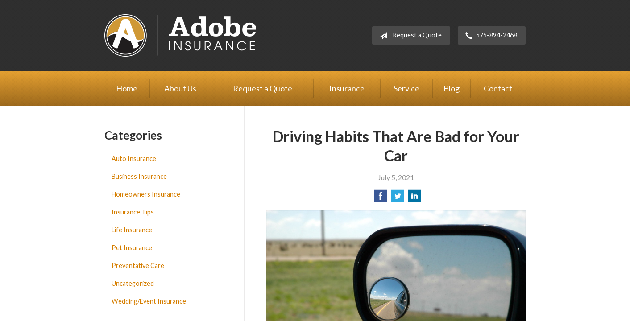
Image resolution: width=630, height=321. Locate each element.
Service (406, 88)
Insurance (347, 88)
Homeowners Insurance (146, 194)
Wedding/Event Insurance (149, 301)
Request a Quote (409, 35)
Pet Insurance (132, 247)
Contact (498, 88)
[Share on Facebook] (380, 198)
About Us (180, 88)
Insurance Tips (133, 212)
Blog (451, 88)
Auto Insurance (134, 158)
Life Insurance (132, 230)
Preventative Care (138, 265)
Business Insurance (139, 176)
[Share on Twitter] (397, 198)
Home (126, 88)
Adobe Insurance (180, 35)
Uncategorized (133, 283)
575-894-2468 (489, 35)
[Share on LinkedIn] (414, 198)
